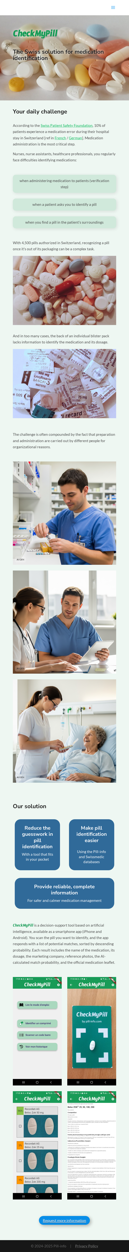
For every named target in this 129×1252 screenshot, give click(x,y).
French (60, 138)
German (75, 138)
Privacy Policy (86, 1246)
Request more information (64, 1220)
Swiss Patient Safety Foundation (67, 125)
